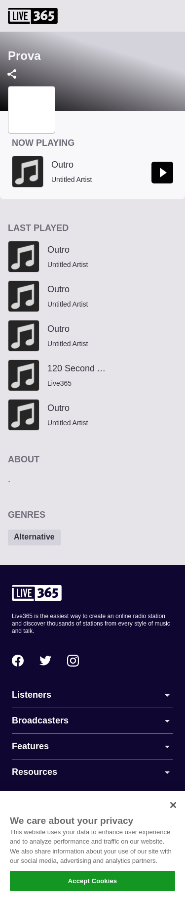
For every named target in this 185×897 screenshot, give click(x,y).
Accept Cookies (92, 886)
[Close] (173, 810)
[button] (34, 537)
